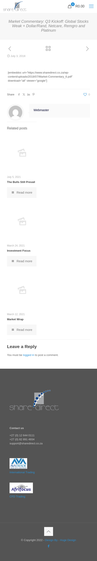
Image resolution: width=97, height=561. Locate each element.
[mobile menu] (91, 6)
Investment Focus (19, 250)
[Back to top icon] (48, 531)
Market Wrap (15, 319)
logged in (28, 355)
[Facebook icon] (48, 546)
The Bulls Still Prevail (21, 182)
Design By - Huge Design (60, 540)
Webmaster (41, 110)
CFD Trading (17, 496)
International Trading (22, 472)
